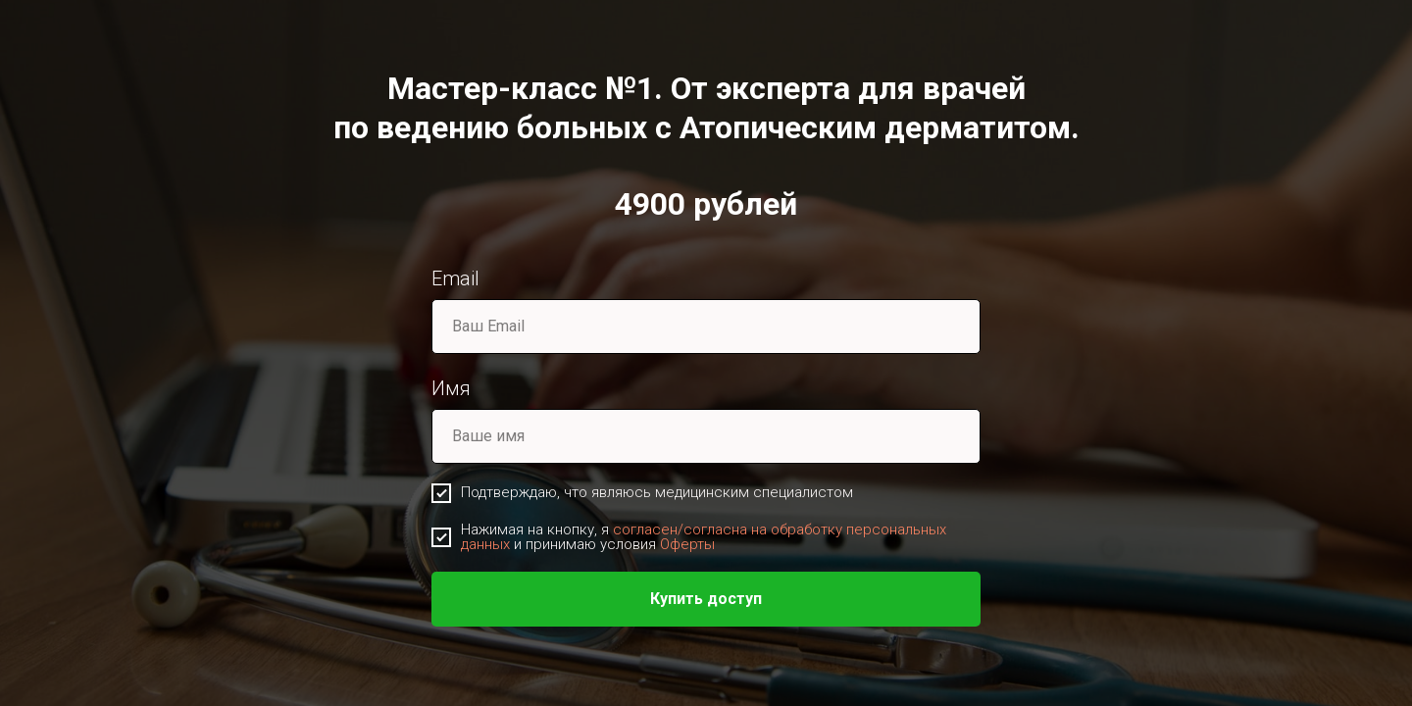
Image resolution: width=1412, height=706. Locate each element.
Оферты (687, 544)
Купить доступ (706, 598)
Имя (451, 388)
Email (455, 278)
